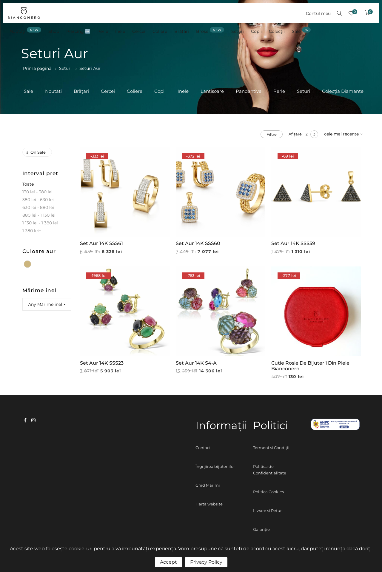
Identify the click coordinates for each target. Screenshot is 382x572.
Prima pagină (37, 68)
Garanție (261, 529)
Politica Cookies (268, 491)
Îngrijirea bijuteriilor (215, 466)
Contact (203, 447)
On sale (36, 152)
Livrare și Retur (267, 510)
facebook (25, 420)
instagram (33, 420)
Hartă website (209, 504)
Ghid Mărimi (207, 485)
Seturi (65, 68)
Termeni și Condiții (271, 447)
